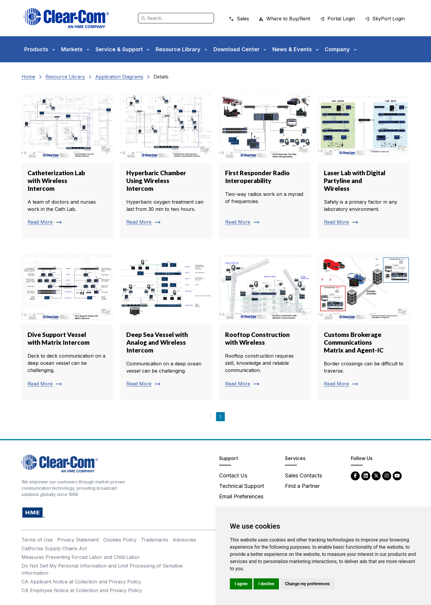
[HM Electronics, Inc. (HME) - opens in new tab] (33, 512)
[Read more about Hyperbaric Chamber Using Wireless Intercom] (166, 163)
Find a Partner (302, 486)
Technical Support (241, 486)
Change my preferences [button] (307, 583)
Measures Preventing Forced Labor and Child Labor (81, 557)
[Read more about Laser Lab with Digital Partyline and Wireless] (363, 163)
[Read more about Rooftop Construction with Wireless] (265, 325)
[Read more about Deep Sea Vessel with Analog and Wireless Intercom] (166, 325)
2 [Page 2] (220, 416)
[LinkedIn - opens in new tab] (365, 475)
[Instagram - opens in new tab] (386, 475)
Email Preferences (241, 496)
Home (28, 77)
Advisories (184, 540)
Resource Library (65, 77)
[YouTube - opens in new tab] (397, 475)
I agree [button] (241, 583)
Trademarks (154, 540)
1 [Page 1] (210, 416)
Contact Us (233, 475)
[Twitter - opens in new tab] (376, 475)
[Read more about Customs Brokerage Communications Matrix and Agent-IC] (363, 325)
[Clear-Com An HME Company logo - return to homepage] (60, 463)
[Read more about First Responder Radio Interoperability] (265, 163)
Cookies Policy (119, 540)
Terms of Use (37, 540)
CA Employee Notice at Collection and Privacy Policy (82, 590)
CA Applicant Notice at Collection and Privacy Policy (81, 582)
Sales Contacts (303, 475)
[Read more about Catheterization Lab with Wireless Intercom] (67, 163)
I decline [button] (266, 583)
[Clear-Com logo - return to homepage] (66, 18)
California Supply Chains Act (54, 548)
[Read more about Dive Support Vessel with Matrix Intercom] (67, 325)
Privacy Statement (78, 540)
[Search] (176, 18)
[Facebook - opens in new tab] (355, 475)
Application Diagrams (119, 77)
